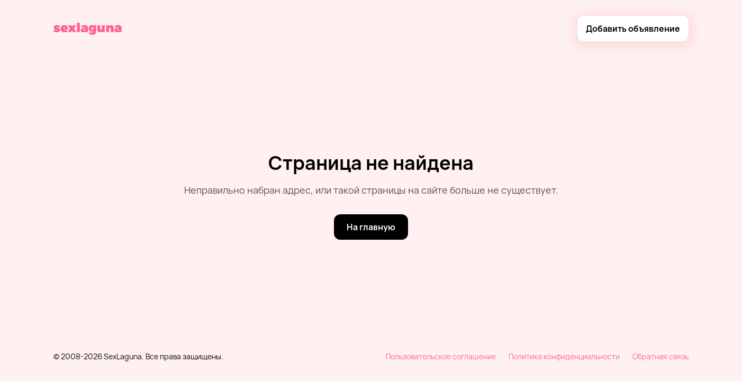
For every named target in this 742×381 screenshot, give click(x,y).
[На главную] (371, 227)
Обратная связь (660, 356)
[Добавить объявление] (633, 28)
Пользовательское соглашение (441, 356)
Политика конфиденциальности (564, 356)
